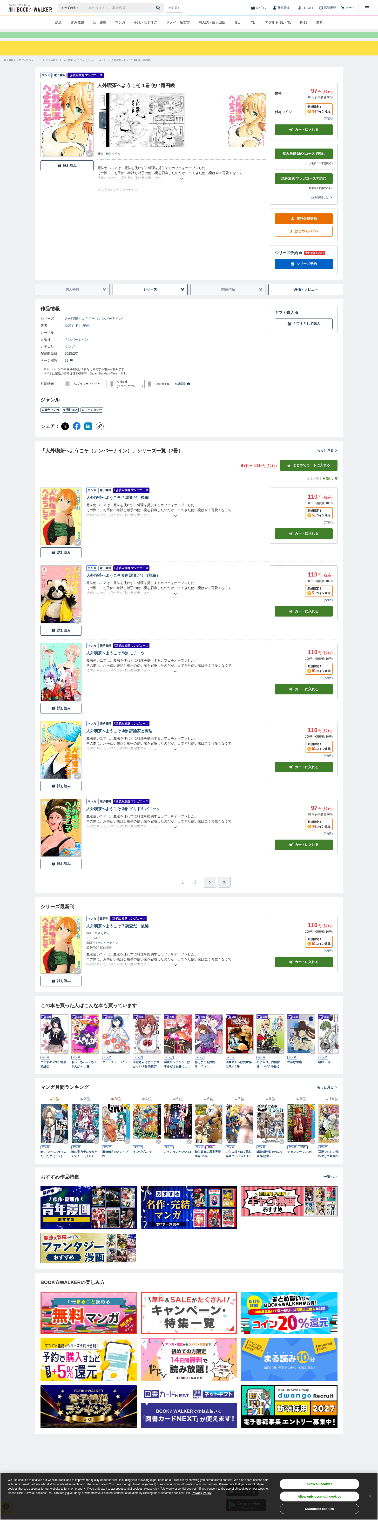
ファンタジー (91, 418)
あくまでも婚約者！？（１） (205, 1073)
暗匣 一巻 (324, 1070)
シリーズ (164, 298)
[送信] (158, 7)
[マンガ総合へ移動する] (52, 69)
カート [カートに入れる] (303, 542)
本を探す (174, 7)
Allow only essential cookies (319, 1496)
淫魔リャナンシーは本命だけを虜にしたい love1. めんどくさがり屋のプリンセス (177, 1073)
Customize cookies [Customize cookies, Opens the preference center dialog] (319, 1509)
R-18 (303, 22)
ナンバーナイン (76, 348)
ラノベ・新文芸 (178, 22)
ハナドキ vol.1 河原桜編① (53, 1073)
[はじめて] (305, 8)
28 (69, 369)
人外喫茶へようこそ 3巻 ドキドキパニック (123, 817)
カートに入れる (303, 138)
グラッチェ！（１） (115, 1070)
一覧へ (331, 1185)
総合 (58, 22)
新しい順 (330, 487)
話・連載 (99, 22)
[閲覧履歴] (327, 8)
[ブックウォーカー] (30, 8)
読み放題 (77, 22)
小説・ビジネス (145, 22)
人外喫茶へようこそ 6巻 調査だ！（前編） (123, 584)
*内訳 (328, 127)
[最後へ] (224, 891)
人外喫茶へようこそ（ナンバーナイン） (95, 327)
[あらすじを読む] (181, 181)
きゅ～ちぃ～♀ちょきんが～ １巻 (84, 1073)
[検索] (158, 7)
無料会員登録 (304, 227)
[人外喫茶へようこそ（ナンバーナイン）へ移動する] (84, 69)
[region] (189, 1496)
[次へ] (102, 128)
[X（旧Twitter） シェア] (65, 435)
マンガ (120, 22)
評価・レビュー (306, 298)
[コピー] (99, 435)
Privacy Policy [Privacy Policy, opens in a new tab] (201, 1493)
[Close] (370, 1496)
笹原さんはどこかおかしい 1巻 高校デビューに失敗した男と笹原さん (146, 1073)
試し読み (67, 174)
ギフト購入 (286, 321)
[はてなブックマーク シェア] (88, 435)
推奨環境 (182, 392)
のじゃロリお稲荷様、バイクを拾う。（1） (269, 1073)
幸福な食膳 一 (296, 1070)
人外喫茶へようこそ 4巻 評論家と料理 (119, 740)
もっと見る (327, 459)
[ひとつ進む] (210, 891)
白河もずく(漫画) (77, 334)
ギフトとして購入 (303, 332)
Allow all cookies (319, 1484)
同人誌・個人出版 (211, 22)
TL (253, 22)
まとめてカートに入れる (308, 474)
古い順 (312, 487)
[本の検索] (72, 7)
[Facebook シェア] (76, 435)
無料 (319, 22)
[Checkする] (90, 162)
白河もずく (113, 162)
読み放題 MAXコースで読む (304, 162)
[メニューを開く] (367, 7)
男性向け (70, 418)
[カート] (348, 8)
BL (237, 22)
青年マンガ (50, 418)
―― (68, 341)
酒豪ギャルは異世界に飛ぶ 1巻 (239, 1073)
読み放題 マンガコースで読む (303, 187)
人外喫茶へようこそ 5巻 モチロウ (115, 662)
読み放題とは (322, 206)
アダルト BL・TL (278, 22)
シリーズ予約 (288, 261)
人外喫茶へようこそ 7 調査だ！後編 (117, 506)
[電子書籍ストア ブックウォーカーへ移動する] (22, 69)
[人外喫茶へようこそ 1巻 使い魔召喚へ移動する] (130, 69)
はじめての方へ (303, 240)
